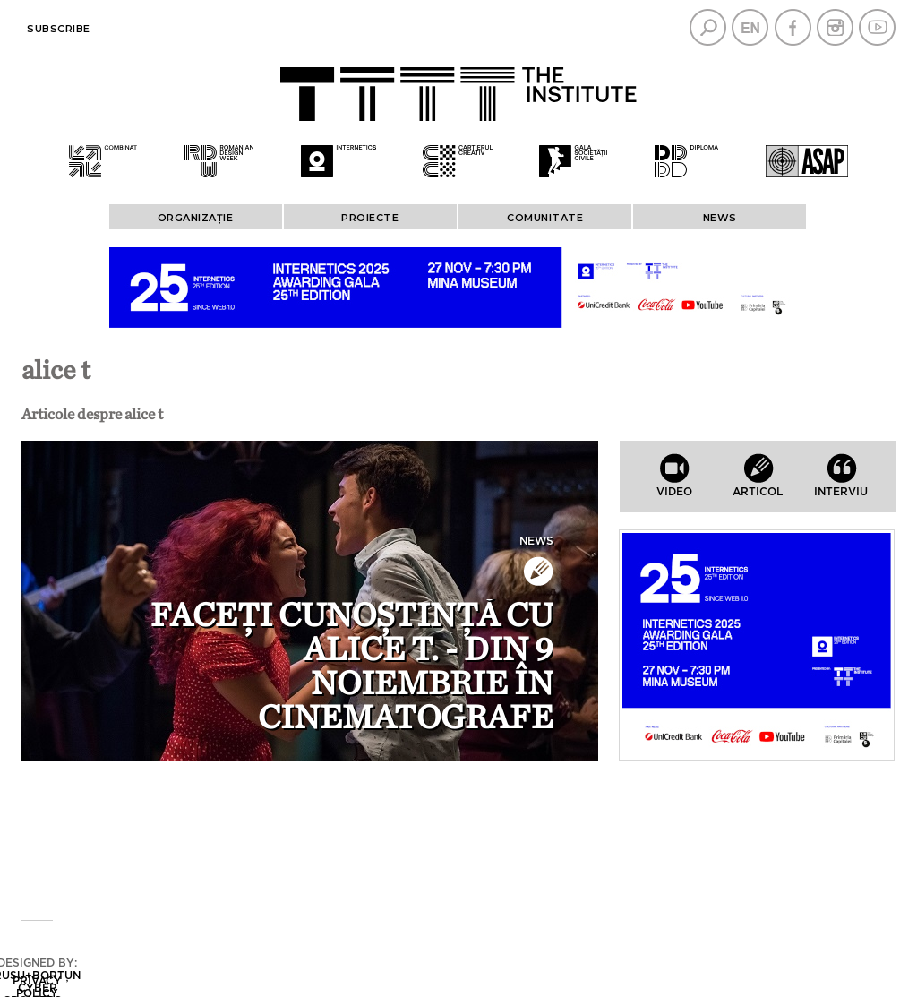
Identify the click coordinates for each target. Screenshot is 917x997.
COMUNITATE (545, 217)
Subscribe (58, 28)
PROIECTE (370, 217)
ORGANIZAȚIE (196, 217)
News (720, 217)
